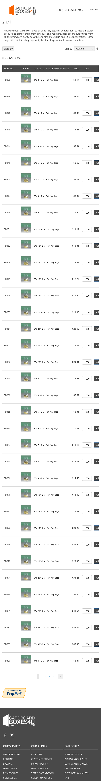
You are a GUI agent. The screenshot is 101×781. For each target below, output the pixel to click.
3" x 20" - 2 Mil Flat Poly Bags (46, 578)
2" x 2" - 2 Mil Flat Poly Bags (46, 96)
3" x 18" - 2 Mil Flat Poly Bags (46, 561)
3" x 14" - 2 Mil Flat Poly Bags (46, 528)
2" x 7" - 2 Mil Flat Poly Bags (46, 179)
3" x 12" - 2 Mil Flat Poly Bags (46, 511)
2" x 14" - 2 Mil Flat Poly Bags (46, 262)
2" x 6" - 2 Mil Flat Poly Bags (46, 163)
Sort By (68, 48)
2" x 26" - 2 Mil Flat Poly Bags (46, 345)
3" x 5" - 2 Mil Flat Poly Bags (46, 412)
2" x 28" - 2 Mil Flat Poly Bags (46, 362)
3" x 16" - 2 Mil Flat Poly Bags (46, 544)
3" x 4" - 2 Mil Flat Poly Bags (46, 395)
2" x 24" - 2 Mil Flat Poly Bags (46, 329)
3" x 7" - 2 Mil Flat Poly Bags (46, 445)
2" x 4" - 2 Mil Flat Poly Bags (46, 129)
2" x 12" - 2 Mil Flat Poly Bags (46, 246)
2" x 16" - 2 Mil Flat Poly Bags (46, 279)
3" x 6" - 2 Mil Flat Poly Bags (46, 428)
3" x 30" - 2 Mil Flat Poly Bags (46, 644)
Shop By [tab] (8, 48)
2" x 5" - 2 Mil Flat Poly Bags (46, 146)
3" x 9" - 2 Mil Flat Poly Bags (46, 478)
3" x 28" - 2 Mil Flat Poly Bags (46, 627)
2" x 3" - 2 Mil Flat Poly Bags (46, 113)
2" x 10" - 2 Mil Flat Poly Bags (46, 229)
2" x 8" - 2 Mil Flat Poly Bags (46, 196)
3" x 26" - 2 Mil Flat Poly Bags (46, 611)
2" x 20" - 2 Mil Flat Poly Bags (46, 312)
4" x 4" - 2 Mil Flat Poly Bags (46, 660)
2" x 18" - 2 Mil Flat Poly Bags (46, 295)
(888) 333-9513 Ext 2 (70, 10)
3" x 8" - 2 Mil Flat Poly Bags (46, 461)
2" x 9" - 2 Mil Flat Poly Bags (46, 212)
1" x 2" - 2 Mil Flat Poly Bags (46, 80)
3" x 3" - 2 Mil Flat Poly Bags (46, 378)
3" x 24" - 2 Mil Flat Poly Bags (46, 594)
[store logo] (22, 10)
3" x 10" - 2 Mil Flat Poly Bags (46, 495)
